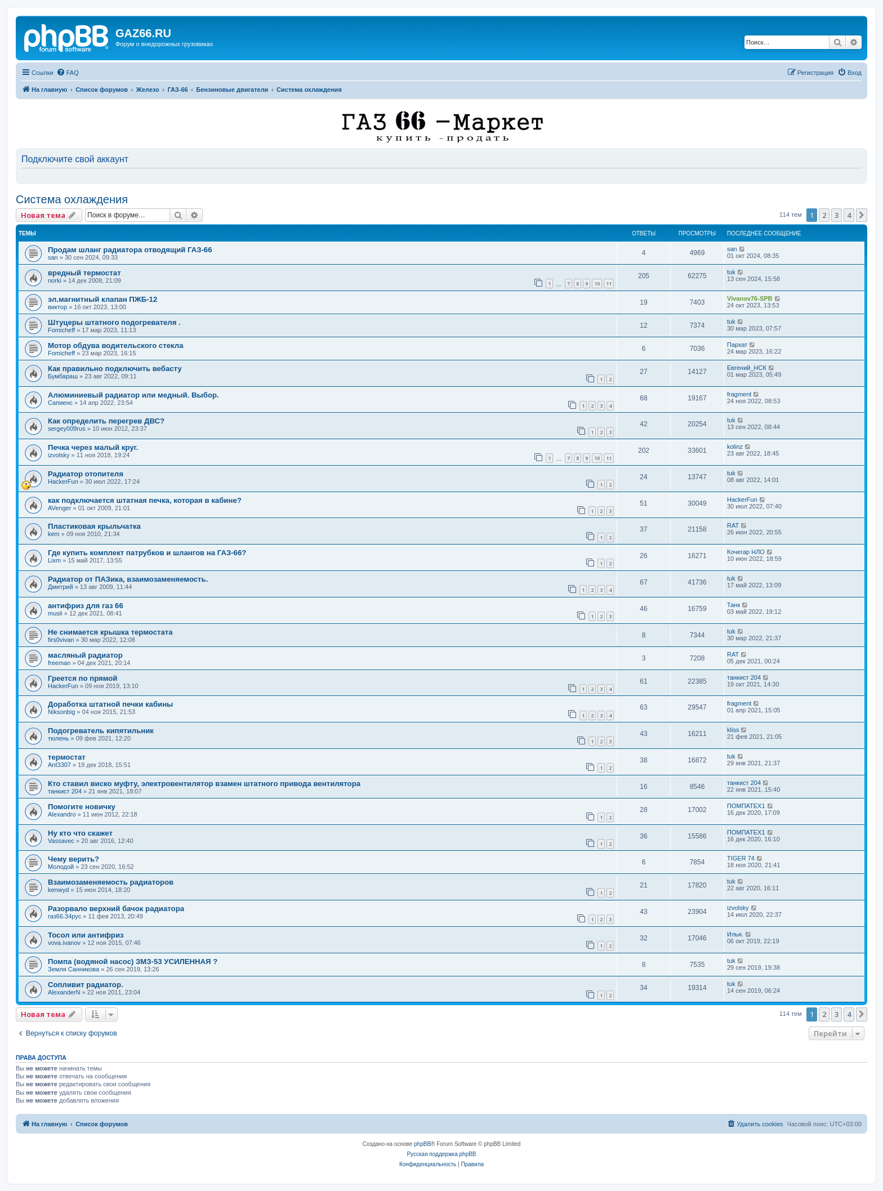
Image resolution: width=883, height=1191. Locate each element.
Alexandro (62, 814)
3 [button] (837, 215)
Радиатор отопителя (85, 474)
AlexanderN (64, 992)
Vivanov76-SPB (750, 298)
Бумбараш (63, 376)
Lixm (54, 560)
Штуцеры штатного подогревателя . (114, 322)
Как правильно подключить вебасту (115, 368)
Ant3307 (59, 764)
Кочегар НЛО (746, 551)
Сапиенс (60, 402)
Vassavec (61, 840)
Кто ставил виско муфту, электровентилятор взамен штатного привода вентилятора (204, 783)
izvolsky (59, 455)
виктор (57, 307)
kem (54, 533)
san (53, 257)
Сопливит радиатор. (85, 984)
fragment (739, 394)
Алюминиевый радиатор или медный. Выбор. (133, 395)
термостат (67, 757)
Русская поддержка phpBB (441, 1154)
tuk (731, 272)
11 (609, 283)
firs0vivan (61, 639)
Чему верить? (73, 859)
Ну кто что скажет (80, 833)
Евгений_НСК (746, 367)
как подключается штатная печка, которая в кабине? (145, 500)
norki (54, 280)
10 (597, 283)
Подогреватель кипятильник (101, 730)
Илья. (735, 934)
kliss (733, 729)
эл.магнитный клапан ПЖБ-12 (102, 299)
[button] (861, 215)
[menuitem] (67, 72)
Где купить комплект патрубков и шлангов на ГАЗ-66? (147, 552)
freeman (59, 662)
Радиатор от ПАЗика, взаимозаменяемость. (128, 579)
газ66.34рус (64, 916)
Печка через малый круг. (93, 447)
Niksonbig (61, 711)
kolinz (735, 446)
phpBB (422, 1144)
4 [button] (849, 215)
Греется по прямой (82, 678)
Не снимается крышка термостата (110, 632)
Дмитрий (60, 586)
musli (55, 613)
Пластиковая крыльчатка (94, 526)
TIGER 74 (741, 858)
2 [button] (824, 215)
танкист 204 (744, 677)
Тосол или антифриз (86, 935)
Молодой (61, 866)
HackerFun (63, 481)
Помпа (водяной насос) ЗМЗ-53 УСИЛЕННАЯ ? (132, 961)
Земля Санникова (73, 969)
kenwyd (58, 889)
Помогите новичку (81, 806)
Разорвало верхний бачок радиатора (116, 908)
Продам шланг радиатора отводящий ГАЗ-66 (130, 250)
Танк (733, 604)
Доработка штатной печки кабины (110, 704)
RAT (733, 525)
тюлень (58, 738)
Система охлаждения (72, 199)
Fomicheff (61, 330)
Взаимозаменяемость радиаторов (110, 882)
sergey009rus (67, 428)
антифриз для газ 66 (85, 605)
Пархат (737, 344)
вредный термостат (84, 273)
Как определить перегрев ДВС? (106, 421)
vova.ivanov (64, 942)
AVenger (59, 508)
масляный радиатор (85, 655)
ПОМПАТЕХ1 (746, 805)
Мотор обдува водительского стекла (115, 345)
